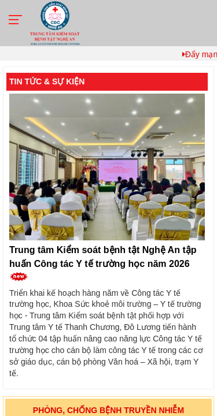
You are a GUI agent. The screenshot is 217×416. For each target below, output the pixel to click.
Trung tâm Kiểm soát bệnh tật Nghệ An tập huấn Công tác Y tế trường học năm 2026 (103, 263)
